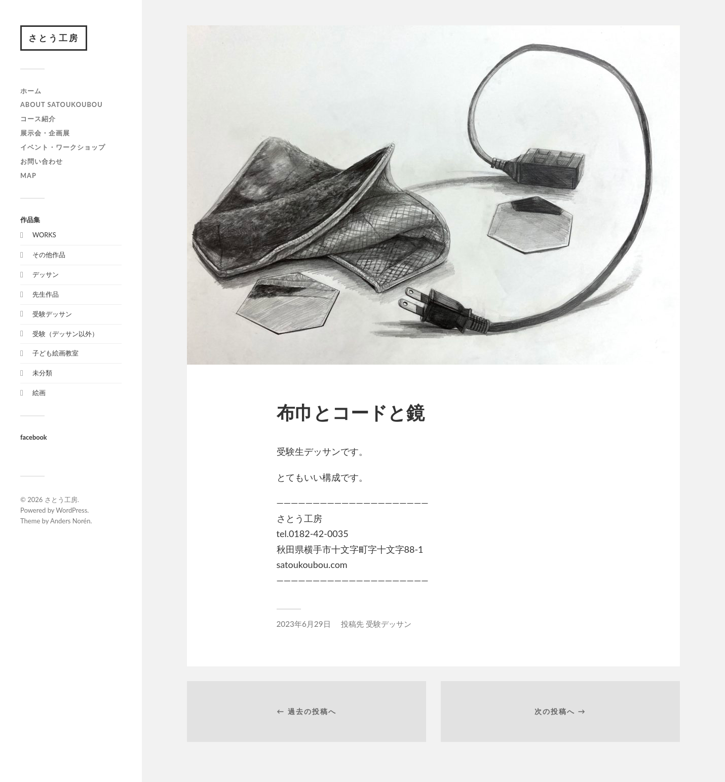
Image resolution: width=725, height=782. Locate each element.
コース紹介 (38, 119)
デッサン (45, 274)
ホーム (31, 91)
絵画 (39, 392)
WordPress (71, 510)
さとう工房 (53, 37)
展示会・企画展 (45, 133)
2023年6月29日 (304, 623)
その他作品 (48, 255)
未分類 (42, 373)
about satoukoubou (61, 104)
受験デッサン (52, 314)
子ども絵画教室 (55, 353)
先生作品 (45, 294)
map (28, 175)
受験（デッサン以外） (65, 334)
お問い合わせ (41, 161)
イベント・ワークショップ (62, 147)
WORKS (44, 235)
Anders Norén (70, 521)
